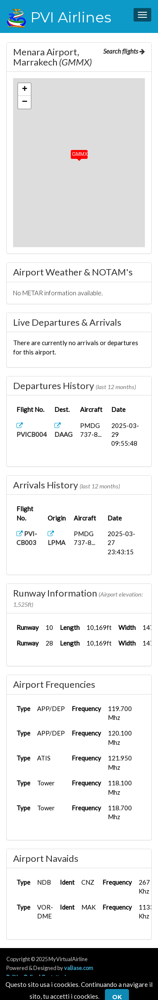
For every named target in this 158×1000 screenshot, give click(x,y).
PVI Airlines (58, 17)
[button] (73, 152)
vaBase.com (78, 968)
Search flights (124, 51)
